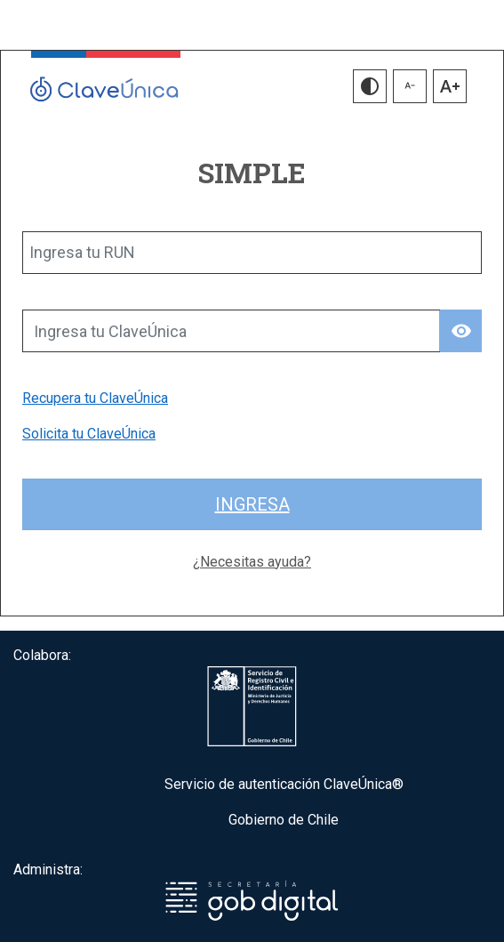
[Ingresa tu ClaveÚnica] (231, 331)
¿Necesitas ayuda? (252, 561)
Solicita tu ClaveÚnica (89, 433)
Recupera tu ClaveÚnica (95, 398)
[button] (370, 86)
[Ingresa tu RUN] (252, 252)
